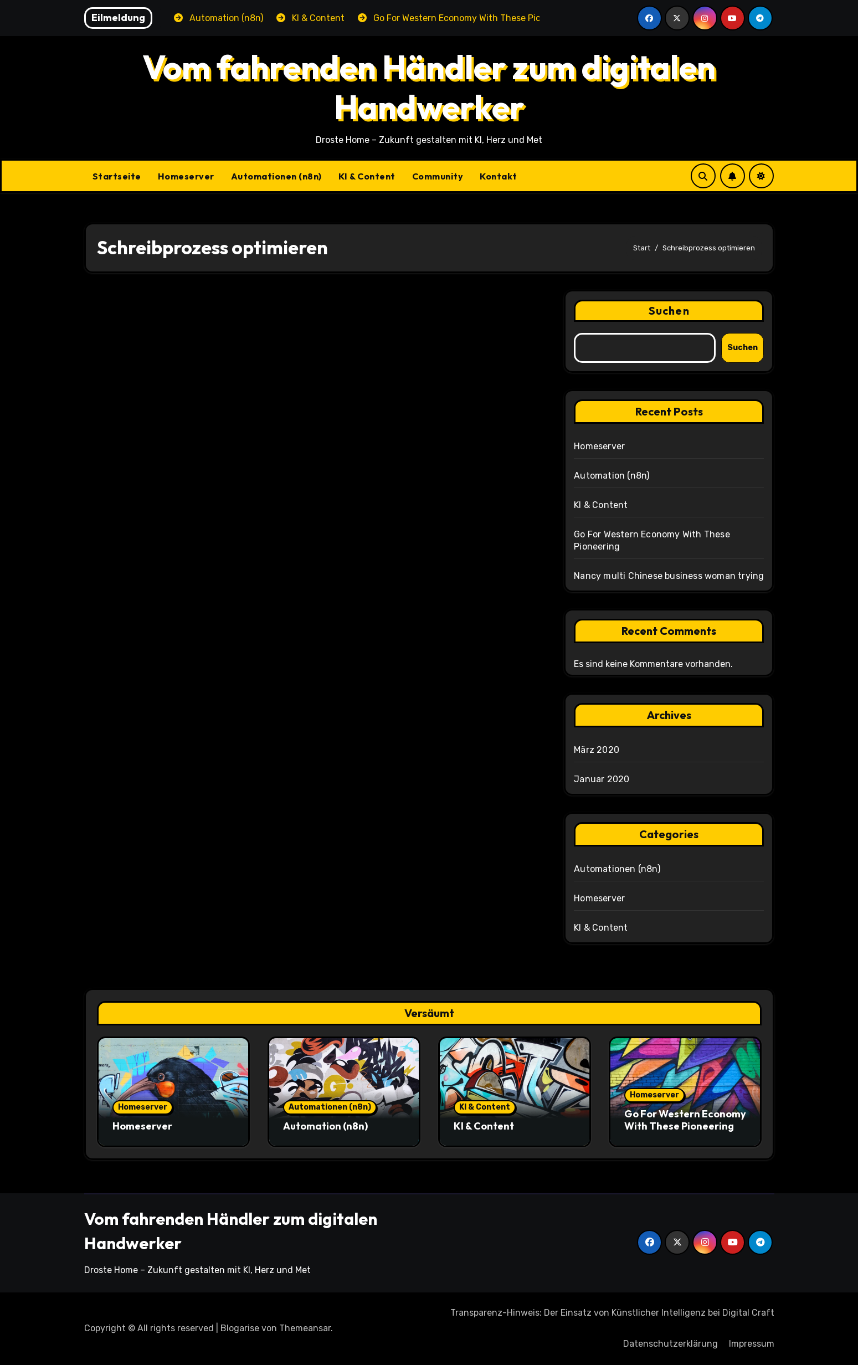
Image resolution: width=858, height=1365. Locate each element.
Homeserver (186, 176)
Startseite (117, 176)
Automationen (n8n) (276, 176)
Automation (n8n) (611, 475)
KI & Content (366, 176)
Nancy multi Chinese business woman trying (669, 576)
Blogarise (239, 1328)
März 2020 (596, 750)
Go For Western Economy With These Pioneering (685, 1119)
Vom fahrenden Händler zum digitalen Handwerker (429, 87)
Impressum (751, 1343)
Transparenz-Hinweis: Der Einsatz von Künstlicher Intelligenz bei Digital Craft (612, 1312)
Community (438, 176)
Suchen (669, 310)
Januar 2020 (601, 779)
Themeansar (305, 1328)
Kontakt (498, 176)
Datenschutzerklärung (670, 1343)
